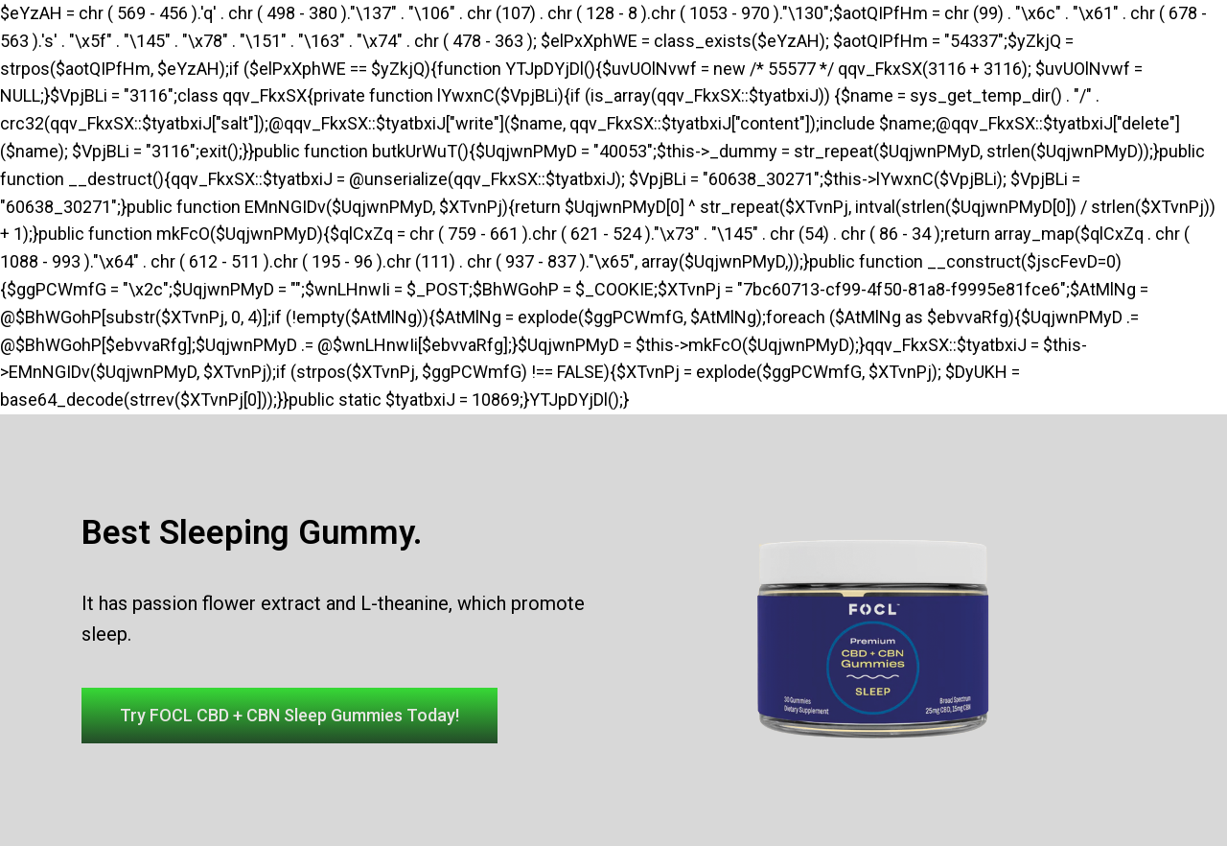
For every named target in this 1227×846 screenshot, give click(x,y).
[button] (289, 715)
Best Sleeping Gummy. (252, 532)
